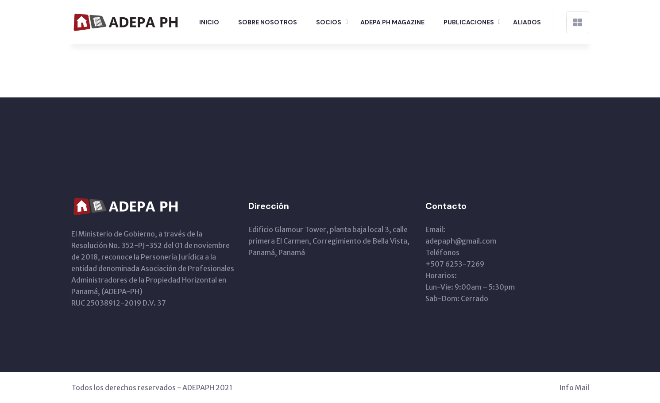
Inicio (209, 22)
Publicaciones (469, 22)
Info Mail (574, 387)
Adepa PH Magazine (392, 22)
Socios (328, 22)
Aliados (527, 22)
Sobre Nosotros (267, 22)
